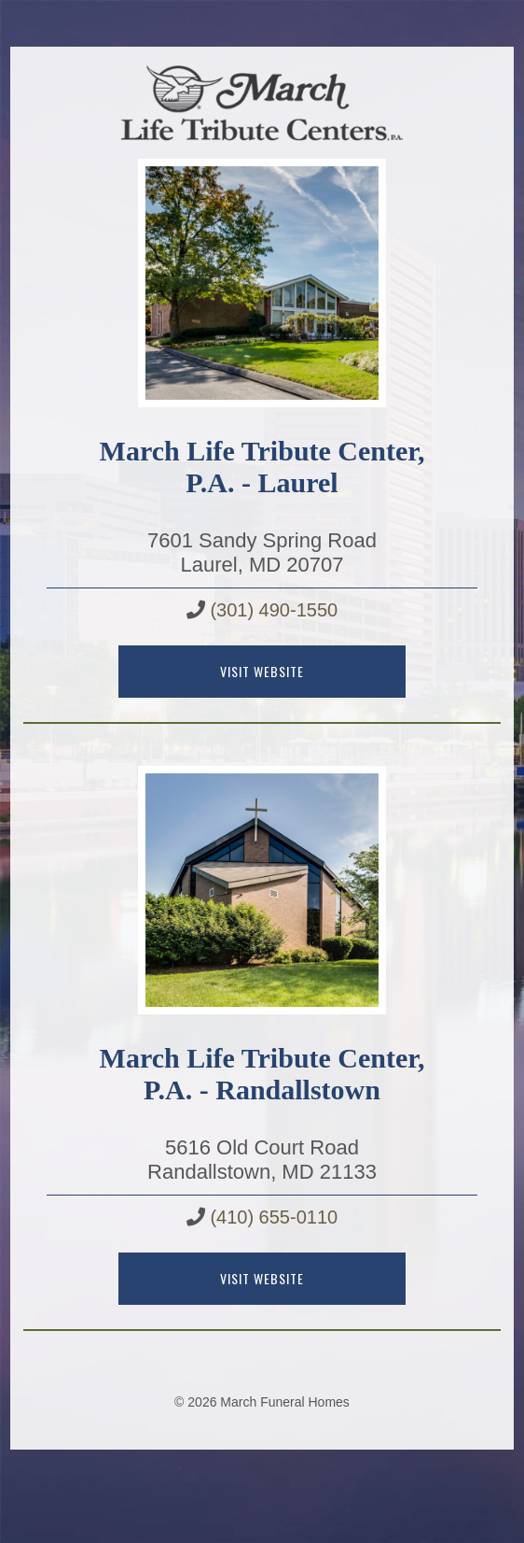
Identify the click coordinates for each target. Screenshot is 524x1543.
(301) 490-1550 (274, 610)
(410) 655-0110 (274, 1217)
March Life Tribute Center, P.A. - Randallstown (262, 1073)
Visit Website (262, 671)
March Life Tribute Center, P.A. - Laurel (262, 466)
